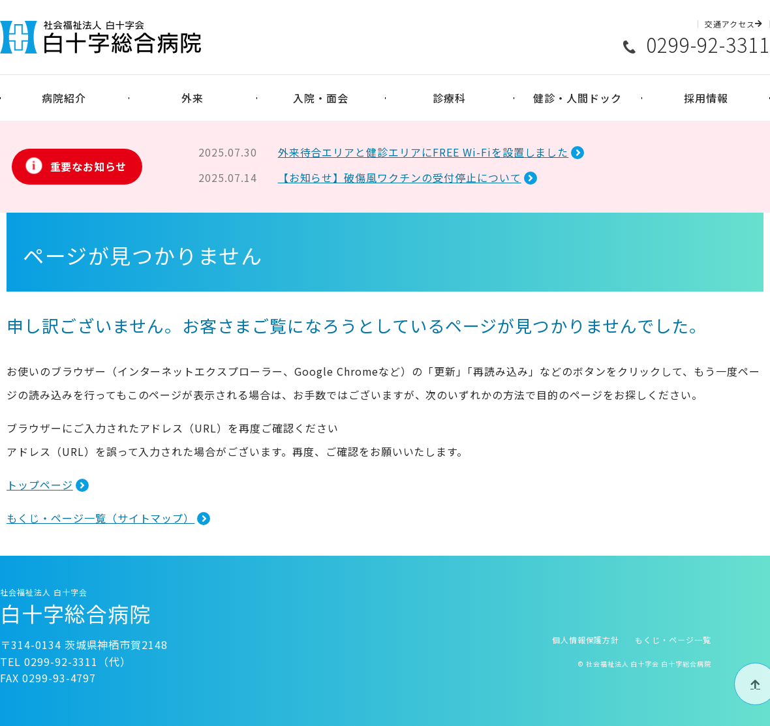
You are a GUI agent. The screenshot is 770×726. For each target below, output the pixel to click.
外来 (192, 98)
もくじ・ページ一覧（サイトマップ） (100, 518)
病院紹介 (64, 98)
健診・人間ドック (577, 98)
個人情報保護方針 (586, 639)
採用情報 (706, 98)
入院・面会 (320, 98)
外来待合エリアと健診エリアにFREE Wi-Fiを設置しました (423, 152)
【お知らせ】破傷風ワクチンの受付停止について (399, 177)
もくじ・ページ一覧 (673, 639)
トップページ (40, 484)
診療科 (449, 98)
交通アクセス (734, 24)
